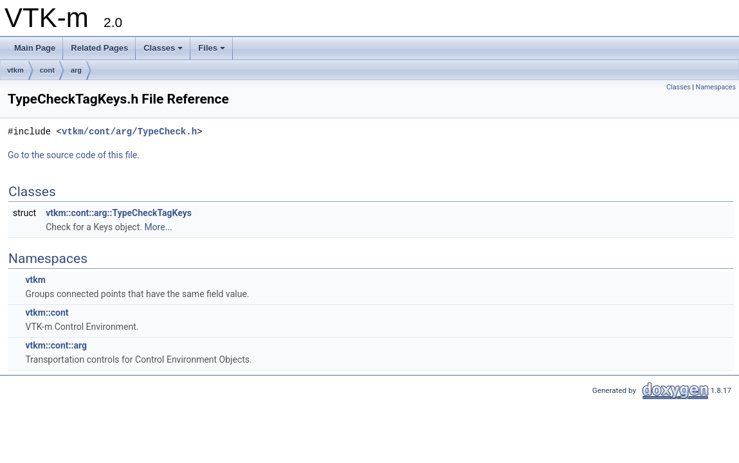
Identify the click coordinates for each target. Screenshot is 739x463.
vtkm (15, 70)
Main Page (34, 48)
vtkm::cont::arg (55, 345)
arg (76, 70)
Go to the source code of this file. (74, 155)
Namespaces (716, 87)
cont (47, 70)
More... (158, 227)
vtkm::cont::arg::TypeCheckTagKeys (119, 213)
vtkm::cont (46, 312)
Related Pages (99, 48)
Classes (163, 48)
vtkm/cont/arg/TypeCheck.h (129, 131)
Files (211, 48)
